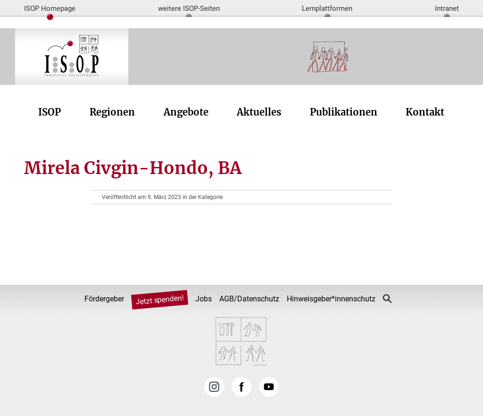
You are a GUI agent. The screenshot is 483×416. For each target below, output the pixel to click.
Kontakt (425, 112)
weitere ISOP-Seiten (189, 8)
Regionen (112, 112)
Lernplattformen (327, 8)
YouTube (269, 387)
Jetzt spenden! (159, 300)
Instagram (214, 387)
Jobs (203, 298)
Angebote (186, 112)
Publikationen (343, 112)
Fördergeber (104, 298)
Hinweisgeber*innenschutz (331, 298)
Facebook (241, 387)
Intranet (447, 8)
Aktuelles (259, 112)
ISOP (49, 112)
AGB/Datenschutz (249, 298)
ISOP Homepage (49, 8)
